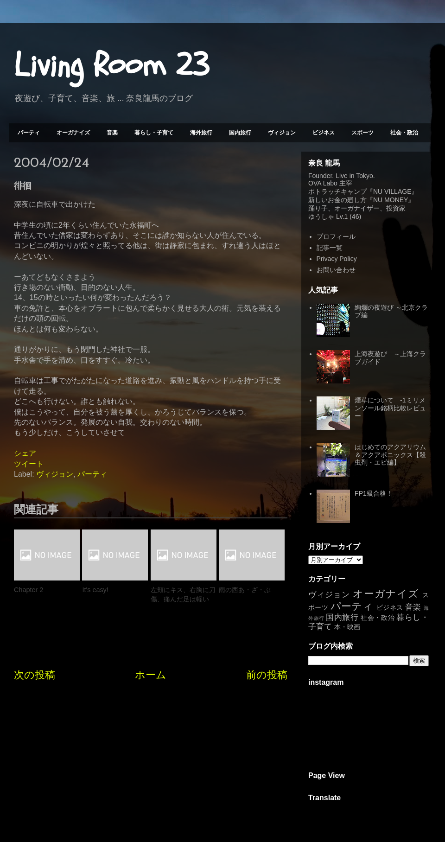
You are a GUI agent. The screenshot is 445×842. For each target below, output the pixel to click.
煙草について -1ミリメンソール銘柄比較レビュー (390, 408)
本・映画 (347, 627)
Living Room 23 (111, 65)
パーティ (29, 132)
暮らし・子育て (153, 132)
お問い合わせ (336, 270)
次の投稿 (34, 675)
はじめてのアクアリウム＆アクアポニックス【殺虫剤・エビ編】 (390, 454)
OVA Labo (322, 183)
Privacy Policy (337, 258)
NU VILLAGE (392, 191)
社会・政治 (404, 132)
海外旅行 (201, 132)
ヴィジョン (282, 132)
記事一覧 (330, 247)
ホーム (150, 675)
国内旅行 (240, 132)
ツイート (29, 464)
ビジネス (323, 132)
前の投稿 (266, 675)
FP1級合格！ (374, 493)
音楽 (112, 132)
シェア (25, 453)
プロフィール (336, 236)
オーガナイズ (73, 132)
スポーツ (362, 132)
